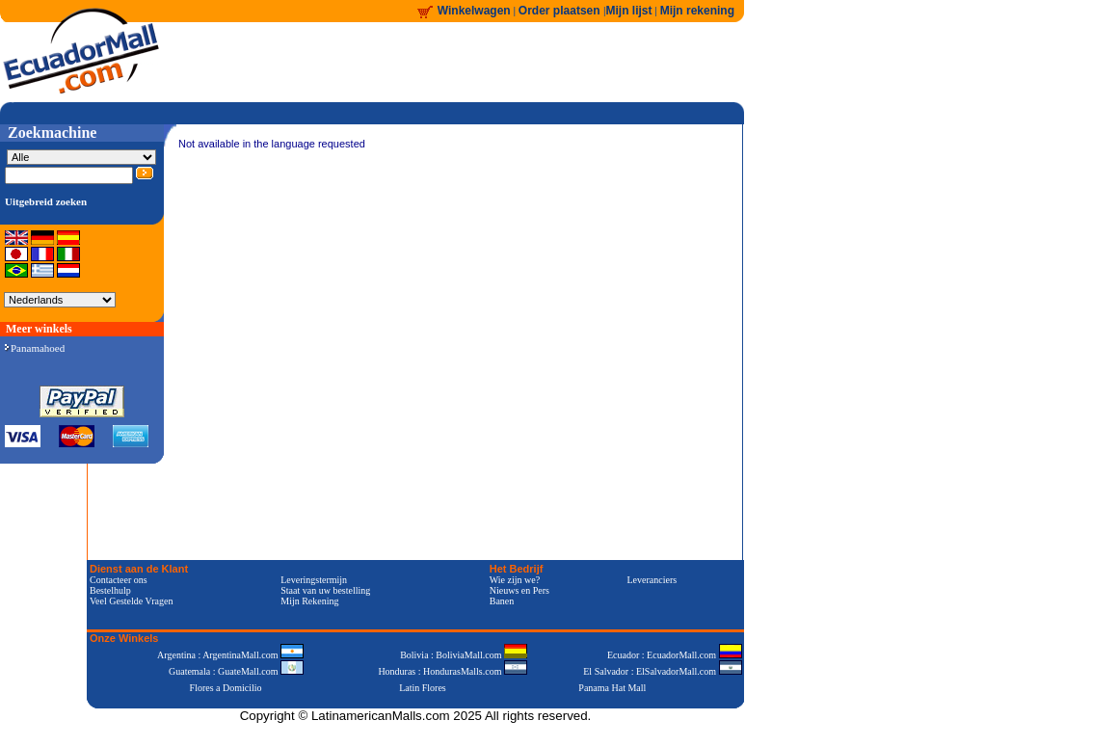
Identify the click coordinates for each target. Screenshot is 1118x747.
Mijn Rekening (309, 601)
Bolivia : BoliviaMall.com (463, 655)
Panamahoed (35, 348)
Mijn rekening (697, 10)
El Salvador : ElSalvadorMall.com (662, 671)
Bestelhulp (110, 590)
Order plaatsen (561, 10)
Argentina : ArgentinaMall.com (230, 655)
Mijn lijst (629, 10)
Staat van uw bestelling (325, 590)
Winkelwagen (474, 10)
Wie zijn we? (515, 579)
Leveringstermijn (313, 579)
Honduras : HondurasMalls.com (452, 671)
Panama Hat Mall (612, 687)
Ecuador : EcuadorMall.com (674, 655)
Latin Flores (422, 687)
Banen (502, 601)
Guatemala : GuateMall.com (236, 671)
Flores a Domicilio (226, 687)
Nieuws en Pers (519, 590)
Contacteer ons (118, 579)
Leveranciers (652, 579)
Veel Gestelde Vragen (131, 601)
